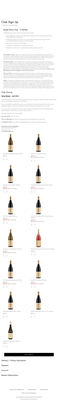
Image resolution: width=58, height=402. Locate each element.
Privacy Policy (32, 389)
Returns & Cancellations (29, 393)
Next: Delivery (29, 354)
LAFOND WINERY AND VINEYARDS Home (29, 7)
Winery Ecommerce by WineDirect (29, 399)
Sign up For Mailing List (17, 389)
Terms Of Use (44, 389)
